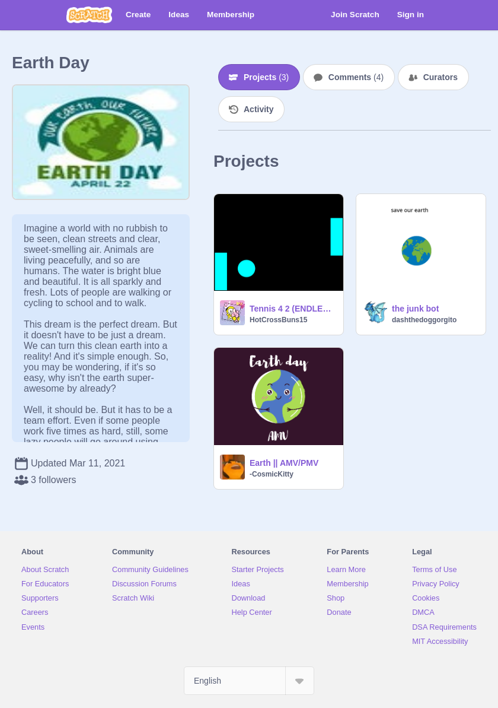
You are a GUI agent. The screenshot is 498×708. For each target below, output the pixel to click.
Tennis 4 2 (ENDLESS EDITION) (293, 308)
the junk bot (415, 308)
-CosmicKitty (271, 474)
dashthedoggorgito (424, 320)
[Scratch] (89, 15)
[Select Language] (249, 680)
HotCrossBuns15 (278, 320)
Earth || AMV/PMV (284, 463)
